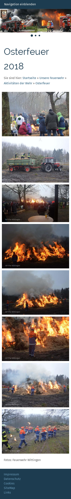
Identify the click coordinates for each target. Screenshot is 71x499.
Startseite (29, 78)
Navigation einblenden (20, 4)
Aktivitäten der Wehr (18, 83)
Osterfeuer (42, 83)
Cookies (9, 483)
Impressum (11, 474)
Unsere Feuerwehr (51, 78)
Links (7, 492)
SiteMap (9, 488)
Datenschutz (12, 479)
